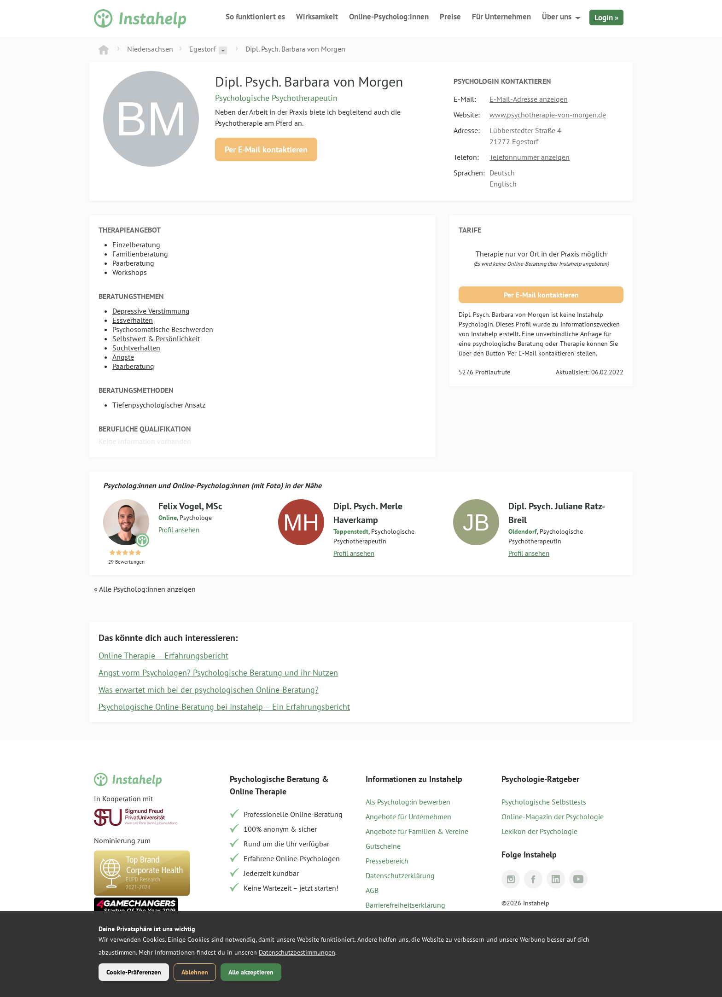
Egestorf (202, 48)
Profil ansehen (178, 529)
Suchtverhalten (136, 347)
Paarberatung (133, 366)
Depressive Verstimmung (151, 310)
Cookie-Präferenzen (133, 972)
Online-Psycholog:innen (389, 17)
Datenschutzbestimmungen (297, 952)
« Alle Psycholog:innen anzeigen (145, 589)
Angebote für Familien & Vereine (417, 831)
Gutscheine (383, 846)
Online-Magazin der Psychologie (552, 816)
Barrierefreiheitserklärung (405, 905)
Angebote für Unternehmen (408, 816)
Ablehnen (194, 972)
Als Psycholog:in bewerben (408, 801)
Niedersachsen (150, 48)
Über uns (556, 17)
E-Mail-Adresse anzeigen (528, 99)
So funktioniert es (255, 17)
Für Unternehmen (501, 17)
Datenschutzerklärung (400, 875)
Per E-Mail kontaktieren (266, 149)
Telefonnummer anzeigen (529, 157)
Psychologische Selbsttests (543, 801)
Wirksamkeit (317, 17)
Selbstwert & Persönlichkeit (156, 338)
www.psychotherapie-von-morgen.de (547, 114)
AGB (372, 890)
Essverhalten (132, 320)
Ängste (123, 356)
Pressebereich (387, 860)
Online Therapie (258, 791)
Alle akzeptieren (251, 972)
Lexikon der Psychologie (539, 831)
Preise (450, 17)
